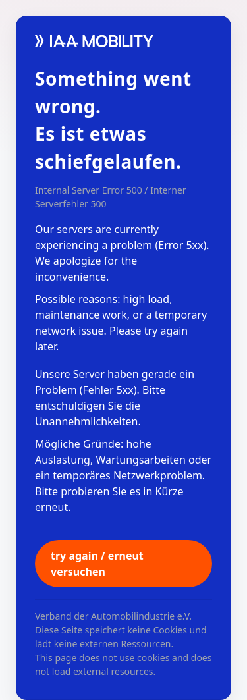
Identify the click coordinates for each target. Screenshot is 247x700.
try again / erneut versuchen (97, 564)
